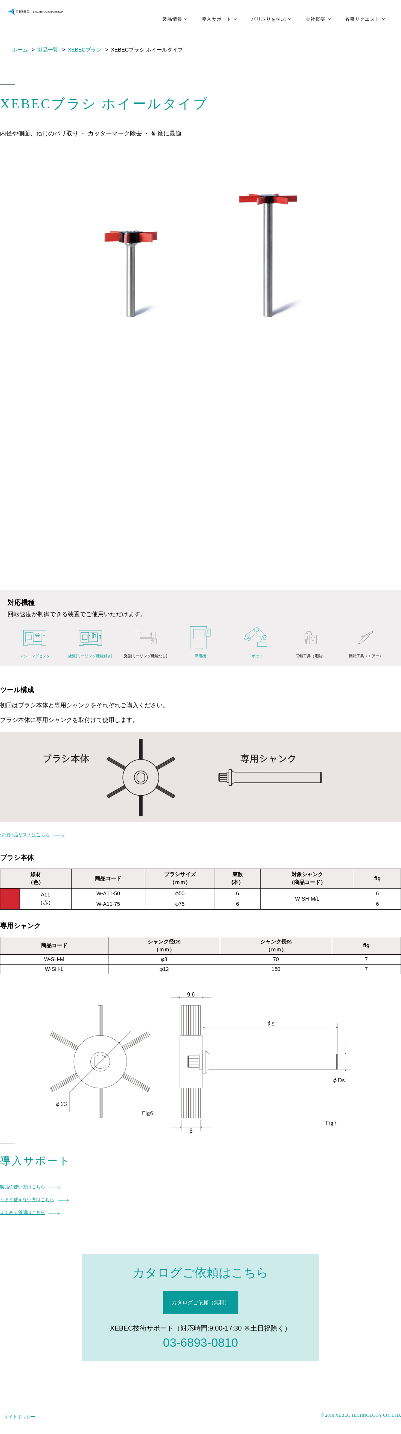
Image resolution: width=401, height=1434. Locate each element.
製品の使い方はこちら (22, 1186)
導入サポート (205, 19)
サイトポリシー (19, 1416)
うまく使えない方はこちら (27, 1199)
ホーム (20, 50)
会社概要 (304, 19)
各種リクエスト (351, 19)
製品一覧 (47, 50)
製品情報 (161, 19)
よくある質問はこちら (22, 1212)
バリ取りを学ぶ (257, 19)
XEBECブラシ (84, 50)
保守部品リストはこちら (25, 834)
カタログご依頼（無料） (201, 1302)
